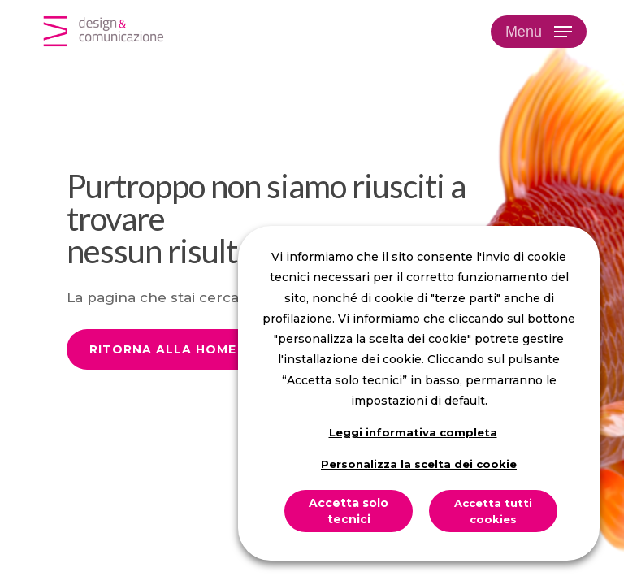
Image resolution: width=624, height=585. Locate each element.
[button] (539, 32)
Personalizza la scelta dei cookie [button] (419, 463)
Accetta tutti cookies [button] (493, 511)
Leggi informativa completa (413, 432)
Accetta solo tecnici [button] (348, 511)
